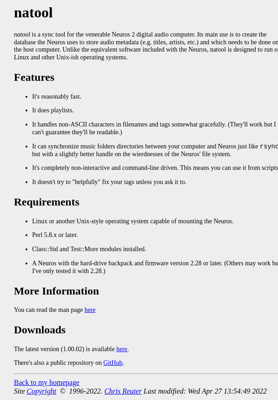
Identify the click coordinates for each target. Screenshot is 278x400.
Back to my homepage (47, 383)
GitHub (113, 363)
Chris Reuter (123, 391)
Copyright (42, 391)
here (89, 310)
